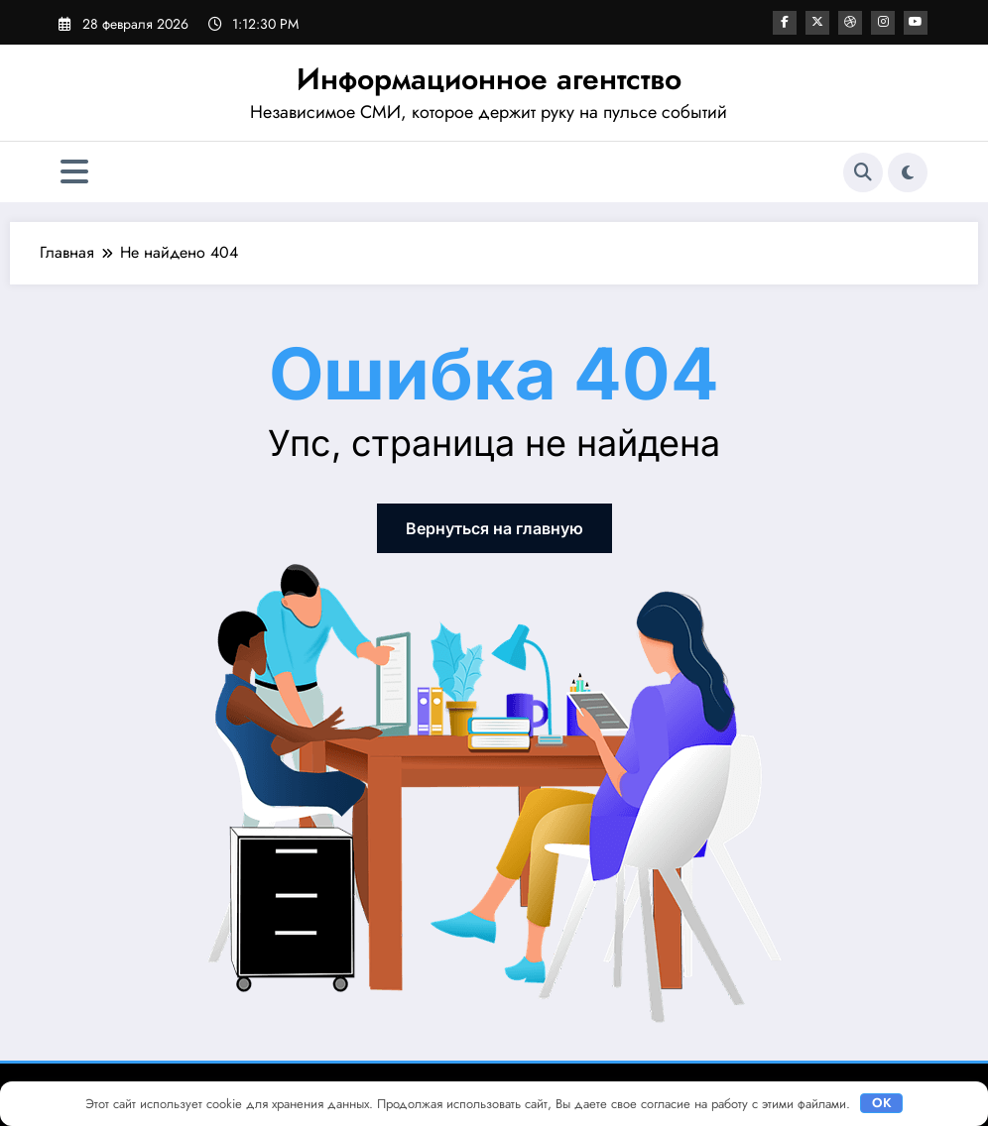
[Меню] (74, 172)
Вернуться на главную (494, 528)
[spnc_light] (907, 172)
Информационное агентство (489, 78)
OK (882, 1102)
